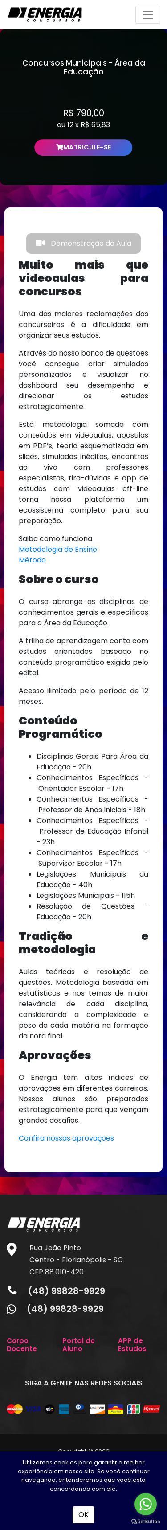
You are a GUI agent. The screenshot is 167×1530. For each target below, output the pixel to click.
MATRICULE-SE (83, 147)
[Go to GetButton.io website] (145, 1521)
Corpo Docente (22, 1344)
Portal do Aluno (78, 1344)
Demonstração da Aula (83, 243)
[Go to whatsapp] (145, 1504)
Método (32, 560)
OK (83, 1514)
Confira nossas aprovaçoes (66, 1138)
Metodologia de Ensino (58, 549)
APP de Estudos (132, 1344)
